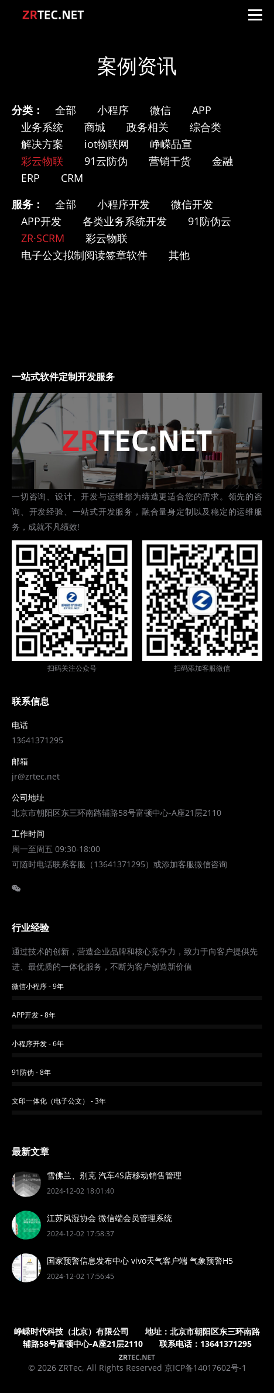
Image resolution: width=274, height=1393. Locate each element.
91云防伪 (106, 161)
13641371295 (37, 740)
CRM (72, 178)
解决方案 (42, 144)
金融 (222, 161)
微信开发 (192, 204)
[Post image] (26, 1182)
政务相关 (147, 127)
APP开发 (41, 221)
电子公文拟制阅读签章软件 (84, 255)
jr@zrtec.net (36, 776)
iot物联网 (106, 144)
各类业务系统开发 (125, 221)
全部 (65, 110)
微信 (160, 110)
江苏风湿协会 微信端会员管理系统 (109, 1217)
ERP (30, 178)
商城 (94, 127)
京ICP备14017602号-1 (205, 1367)
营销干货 (170, 161)
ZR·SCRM (42, 238)
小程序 (113, 110)
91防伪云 (209, 221)
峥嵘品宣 (171, 144)
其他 (179, 255)
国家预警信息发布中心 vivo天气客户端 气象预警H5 (140, 1260)
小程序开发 (123, 204)
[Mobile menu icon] (255, 14)
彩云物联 (42, 161)
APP (201, 110)
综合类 (205, 127)
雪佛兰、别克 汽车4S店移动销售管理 (114, 1175)
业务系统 (42, 127)
